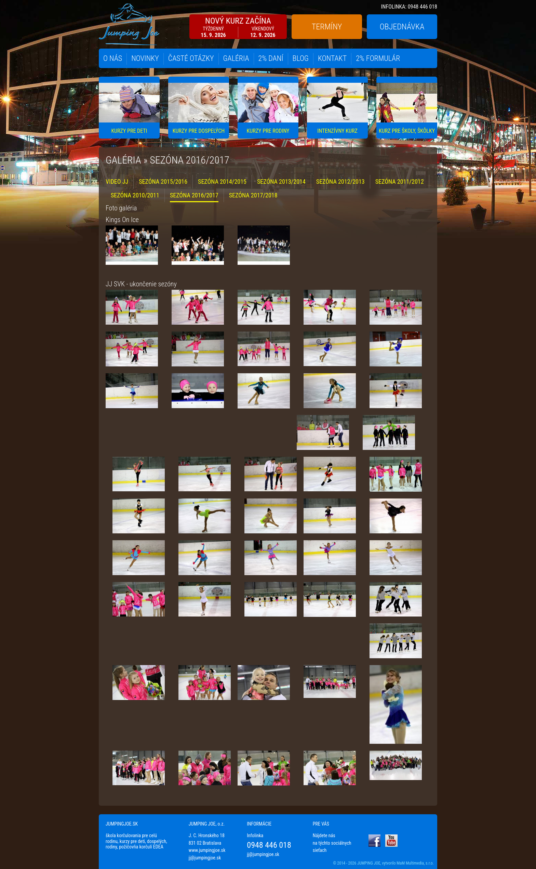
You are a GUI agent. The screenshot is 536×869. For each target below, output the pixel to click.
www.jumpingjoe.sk (207, 850)
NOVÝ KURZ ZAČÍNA (238, 27)
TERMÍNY (327, 26)
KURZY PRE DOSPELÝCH (199, 131)
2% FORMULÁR (378, 58)
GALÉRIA (236, 58)
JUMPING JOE (368, 863)
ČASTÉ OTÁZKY (191, 58)
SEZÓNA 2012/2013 (340, 181)
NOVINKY (145, 58)
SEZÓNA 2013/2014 (281, 181)
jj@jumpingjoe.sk (205, 857)
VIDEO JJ (117, 181)
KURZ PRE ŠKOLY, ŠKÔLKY (407, 131)
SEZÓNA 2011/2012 (399, 181)
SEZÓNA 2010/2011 (135, 195)
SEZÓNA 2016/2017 (194, 195)
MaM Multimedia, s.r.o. (415, 863)
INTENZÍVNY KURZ (337, 131)
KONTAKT (332, 58)
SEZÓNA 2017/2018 (253, 195)
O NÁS (112, 58)
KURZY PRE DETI (129, 131)
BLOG (301, 58)
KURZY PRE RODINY (268, 131)
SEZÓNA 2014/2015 (222, 181)
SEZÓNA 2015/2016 (163, 181)
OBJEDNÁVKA (402, 26)
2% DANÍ (270, 58)
